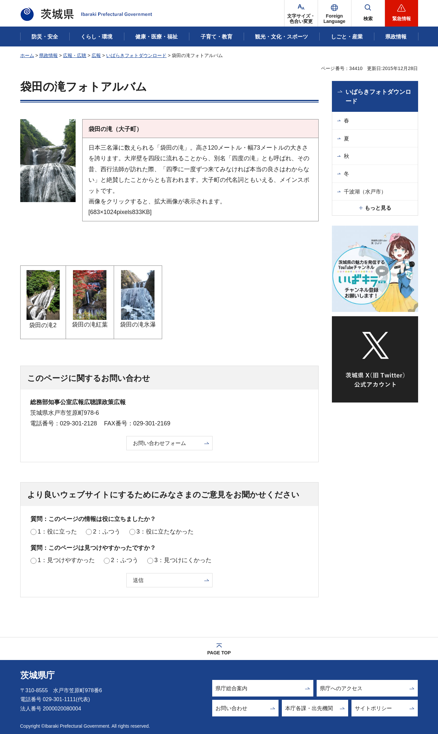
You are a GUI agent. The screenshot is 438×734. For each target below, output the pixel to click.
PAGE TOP (219, 652)
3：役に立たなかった (165, 531)
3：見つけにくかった (183, 560)
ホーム (27, 55)
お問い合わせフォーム (159, 443)
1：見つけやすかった (66, 560)
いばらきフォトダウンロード (136, 55)
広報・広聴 (74, 55)
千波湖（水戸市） (365, 191)
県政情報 (48, 55)
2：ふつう (106, 531)
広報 (96, 55)
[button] (334, 13)
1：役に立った (57, 531)
